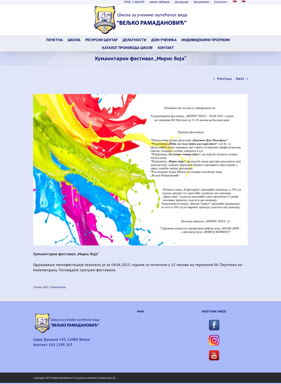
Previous (224, 78)
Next (240, 78)
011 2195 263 (60, 344)
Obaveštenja (58, 287)
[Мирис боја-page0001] (140, 170)
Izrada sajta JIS (107, 377)
